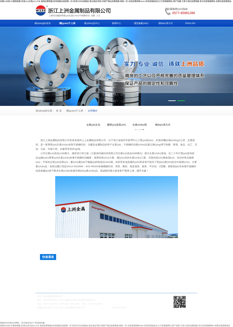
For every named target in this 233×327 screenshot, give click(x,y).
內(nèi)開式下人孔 (130, 278)
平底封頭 (103, 266)
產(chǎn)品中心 (92, 23)
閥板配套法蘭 (137, 272)
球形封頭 (116, 266)
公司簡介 (93, 110)
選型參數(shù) (141, 23)
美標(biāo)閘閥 (52, 316)
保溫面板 (170, 266)
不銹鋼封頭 (84, 15)
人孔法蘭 (56, 272)
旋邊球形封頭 (87, 266)
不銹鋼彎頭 (153, 316)
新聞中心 (116, 23)
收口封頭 (65, 289)
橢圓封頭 (59, 266)
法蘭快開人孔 (59, 278)
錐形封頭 (142, 266)
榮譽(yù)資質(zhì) (116, 124)
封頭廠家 (57, 15)
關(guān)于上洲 (67, 23)
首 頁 (58, 110)
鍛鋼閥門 (143, 316)
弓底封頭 (129, 266)
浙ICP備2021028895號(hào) (99, 307)
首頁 (39, 289)
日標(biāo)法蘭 (170, 272)
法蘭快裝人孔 (77, 278)
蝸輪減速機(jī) (66, 316)
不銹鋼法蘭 (51, 289)
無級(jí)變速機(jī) (106, 316)
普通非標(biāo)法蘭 (116, 272)
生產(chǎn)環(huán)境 (140, 125)
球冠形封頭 (156, 266)
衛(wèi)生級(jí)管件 (167, 316)
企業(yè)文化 (93, 124)
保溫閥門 (93, 316)
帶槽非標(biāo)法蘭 (75, 272)
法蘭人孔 (133, 316)
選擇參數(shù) (113, 289)
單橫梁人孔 (111, 278)
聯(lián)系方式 (166, 23)
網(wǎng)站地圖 (180, 289)
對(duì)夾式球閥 (121, 316)
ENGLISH (190, 23)
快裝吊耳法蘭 (96, 272)
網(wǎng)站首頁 (43, 23)
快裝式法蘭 (153, 272)
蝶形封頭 (72, 266)
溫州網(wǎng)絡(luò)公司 (139, 307)
